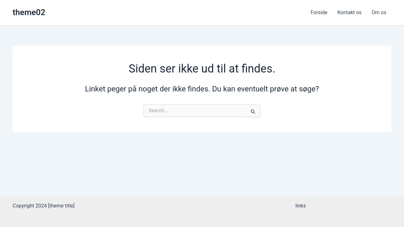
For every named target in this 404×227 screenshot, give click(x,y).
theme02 (29, 12)
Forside (319, 12)
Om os (379, 12)
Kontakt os (349, 12)
